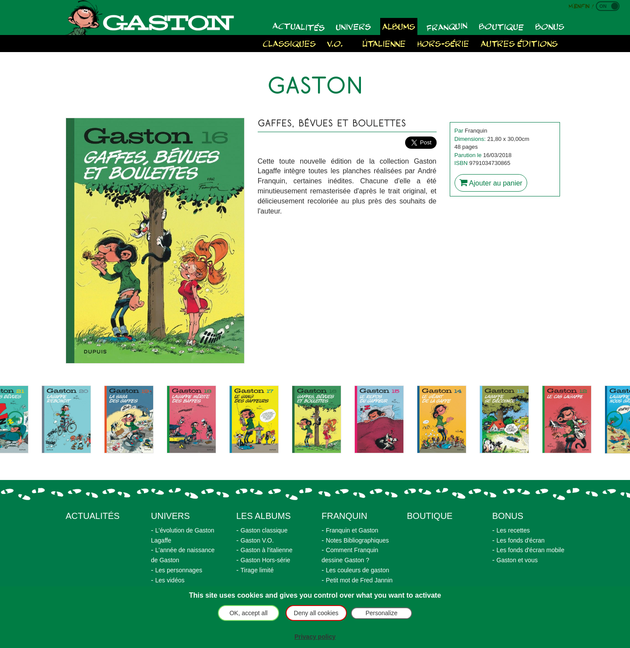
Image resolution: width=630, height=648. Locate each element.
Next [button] (615, 420)
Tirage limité (257, 570)
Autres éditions (519, 43)
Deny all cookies (316, 612)
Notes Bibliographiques (357, 540)
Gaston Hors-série (265, 560)
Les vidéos (170, 580)
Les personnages (178, 570)
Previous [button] (15, 420)
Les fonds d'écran (521, 540)
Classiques (289, 43)
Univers (353, 26)
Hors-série (443, 43)
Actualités (299, 26)
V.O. (335, 43)
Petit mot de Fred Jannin (359, 580)
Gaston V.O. (257, 540)
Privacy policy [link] (315, 636)
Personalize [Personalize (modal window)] (381, 612)
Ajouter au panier (490, 182)
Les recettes (513, 530)
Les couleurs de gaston (357, 570)
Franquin (447, 26)
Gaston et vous (517, 560)
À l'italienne (380, 43)
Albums (398, 26)
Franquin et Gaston (352, 530)
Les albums (263, 516)
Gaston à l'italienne (267, 549)
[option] (66, 419)
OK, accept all (248, 612)
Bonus (550, 26)
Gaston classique (264, 530)
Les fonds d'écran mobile (530, 549)
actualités (92, 516)
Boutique (501, 26)
